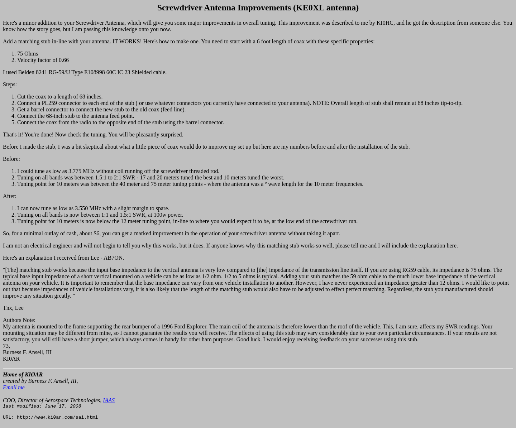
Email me (14, 387)
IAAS (109, 400)
